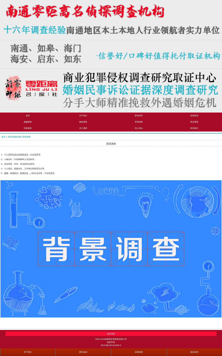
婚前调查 (83, 122)
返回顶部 (111, 334)
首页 (28, 115)
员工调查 (83, 128)
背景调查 (139, 122)
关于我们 (83, 115)
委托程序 (139, 115)
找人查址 (139, 128)
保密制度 (139, 352)
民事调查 (28, 128)
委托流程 (83, 352)
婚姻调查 (28, 122)
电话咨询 (194, 352)
